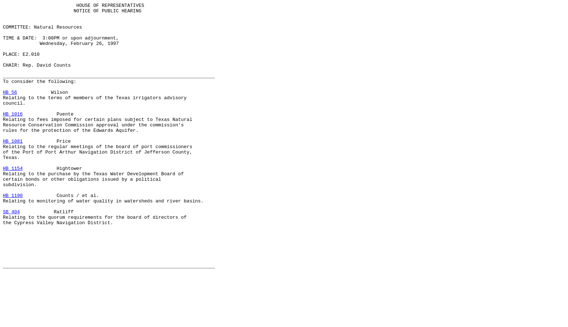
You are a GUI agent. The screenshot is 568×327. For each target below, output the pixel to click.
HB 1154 (13, 201)
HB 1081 (13, 169)
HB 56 (10, 110)
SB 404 (11, 254)
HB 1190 (13, 234)
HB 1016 (13, 136)
